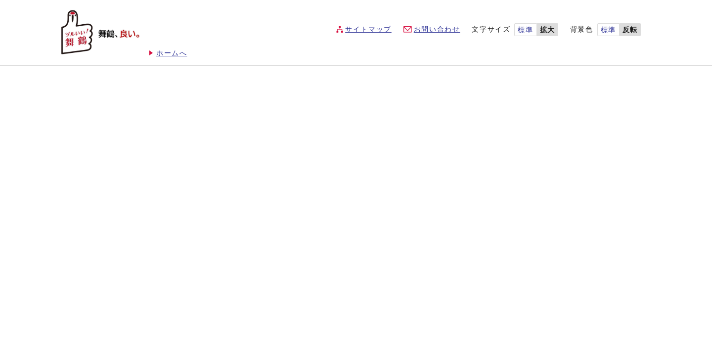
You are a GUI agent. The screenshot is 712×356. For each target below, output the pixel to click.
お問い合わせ (437, 29)
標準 (525, 30)
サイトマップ (368, 29)
